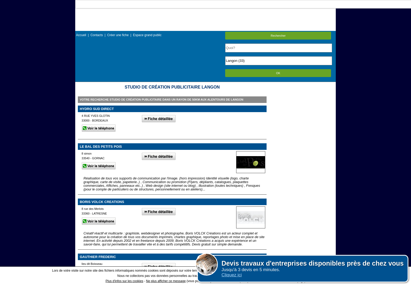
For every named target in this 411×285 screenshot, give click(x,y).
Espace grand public (147, 35)
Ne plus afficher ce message (166, 281)
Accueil (81, 35)
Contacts (96, 35)
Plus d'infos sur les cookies (124, 281)
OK (278, 73)
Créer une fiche (118, 35)
